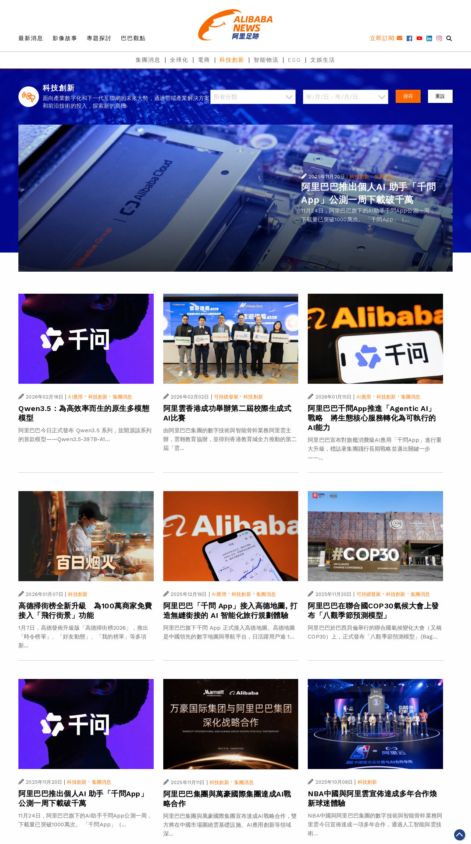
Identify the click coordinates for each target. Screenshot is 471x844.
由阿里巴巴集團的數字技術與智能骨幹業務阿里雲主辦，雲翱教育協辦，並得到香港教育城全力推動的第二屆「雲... (230, 439)
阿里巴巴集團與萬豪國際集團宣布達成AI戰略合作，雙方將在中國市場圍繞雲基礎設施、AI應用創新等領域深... (230, 825)
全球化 (179, 60)
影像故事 (65, 38)
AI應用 (75, 397)
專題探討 (99, 38)
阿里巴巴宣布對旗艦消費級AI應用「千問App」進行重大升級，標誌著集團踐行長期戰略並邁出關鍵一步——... (375, 449)
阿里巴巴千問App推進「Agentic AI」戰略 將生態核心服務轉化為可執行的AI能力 (372, 418)
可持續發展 (226, 397)
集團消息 (148, 60)
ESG (294, 60)
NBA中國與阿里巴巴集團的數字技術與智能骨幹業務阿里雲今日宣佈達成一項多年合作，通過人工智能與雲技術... (375, 824)
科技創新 (232, 60)
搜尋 (408, 96)
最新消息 (30, 38)
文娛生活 (322, 60)
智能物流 (266, 60)
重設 (440, 96)
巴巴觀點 (133, 38)
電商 (204, 60)
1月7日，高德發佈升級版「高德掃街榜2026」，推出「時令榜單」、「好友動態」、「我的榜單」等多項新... (83, 637)
